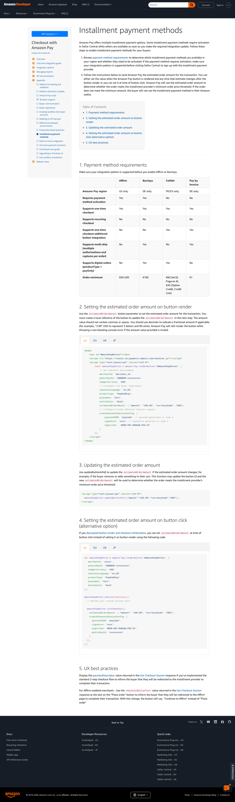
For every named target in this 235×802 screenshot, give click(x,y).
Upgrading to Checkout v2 (51, 153)
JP (114, 340)
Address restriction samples (52, 91)
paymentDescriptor (104, 675)
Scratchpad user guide (50, 149)
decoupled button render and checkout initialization (116, 533)
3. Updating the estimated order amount (109, 127)
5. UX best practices (97, 142)
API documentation (45, 76)
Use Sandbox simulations (51, 157)
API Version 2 (49, 34)
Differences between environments (49, 124)
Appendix (40, 80)
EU (95, 340)
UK (105, 340)
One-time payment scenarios (53, 145)
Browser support (47, 99)
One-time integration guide (48, 63)
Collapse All (36, 53)
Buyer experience (47, 107)
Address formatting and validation (50, 86)
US (85, 340)
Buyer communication (49, 103)
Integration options (45, 67)
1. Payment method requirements (105, 112)
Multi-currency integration (51, 141)
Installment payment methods (50, 135)
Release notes (42, 161)
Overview (40, 59)
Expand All (46, 53)
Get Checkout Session (152, 675)
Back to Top (118, 722)
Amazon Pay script (48, 95)
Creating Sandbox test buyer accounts (53, 113)
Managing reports (44, 71)
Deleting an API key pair (50, 118)
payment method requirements (110, 57)
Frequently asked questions (52, 130)
